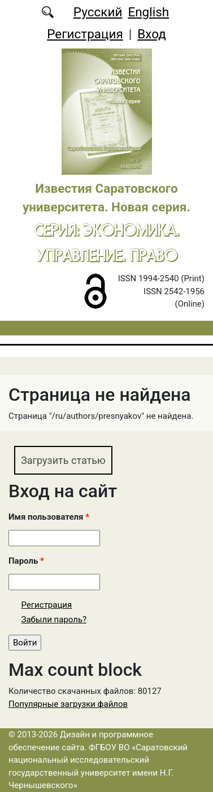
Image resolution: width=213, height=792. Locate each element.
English (148, 12)
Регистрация (85, 33)
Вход (151, 33)
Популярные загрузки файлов (68, 704)
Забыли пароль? (54, 619)
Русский (98, 12)
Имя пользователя (48, 517)
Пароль (26, 561)
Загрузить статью (63, 460)
